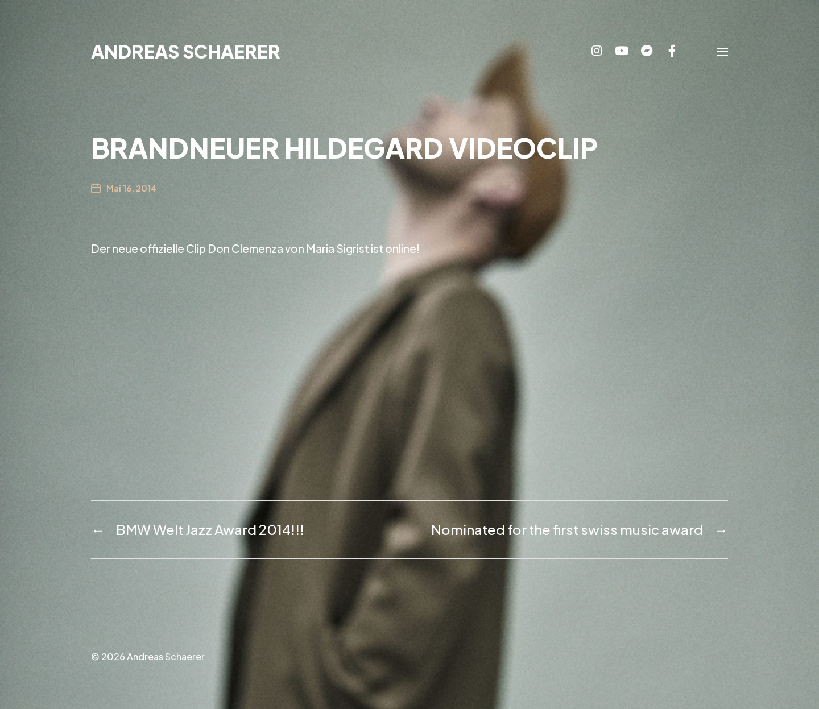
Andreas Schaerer (185, 51)
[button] (722, 51)
